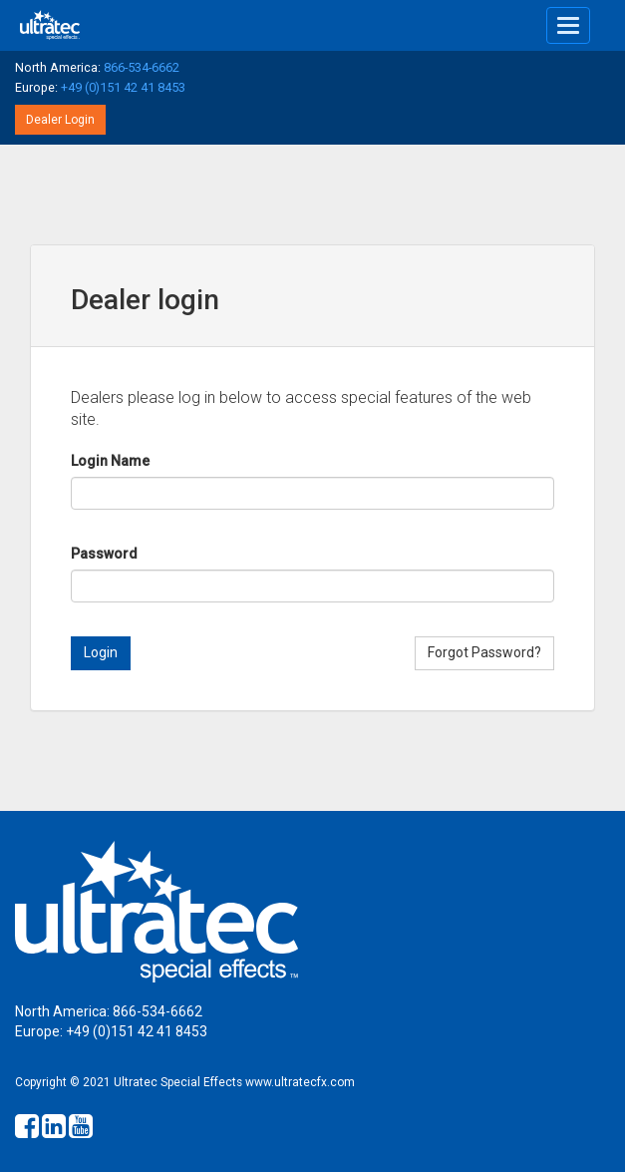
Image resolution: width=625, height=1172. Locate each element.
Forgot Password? (484, 652)
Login (101, 652)
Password (104, 554)
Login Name (110, 461)
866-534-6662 (141, 67)
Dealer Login (60, 120)
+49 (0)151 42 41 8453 (123, 87)
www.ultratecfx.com (300, 1082)
